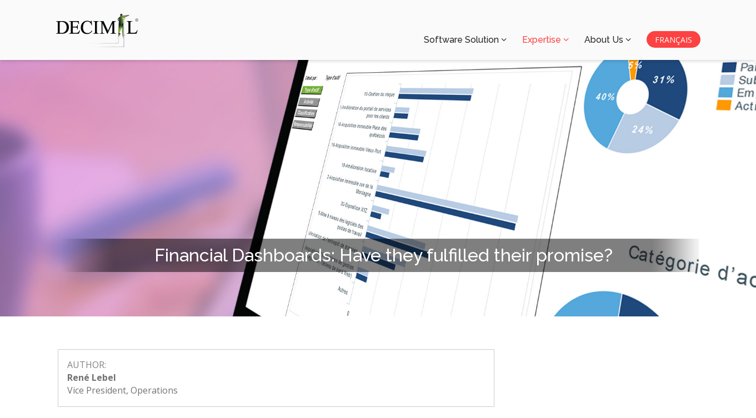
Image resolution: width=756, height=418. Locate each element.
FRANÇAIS (673, 39)
